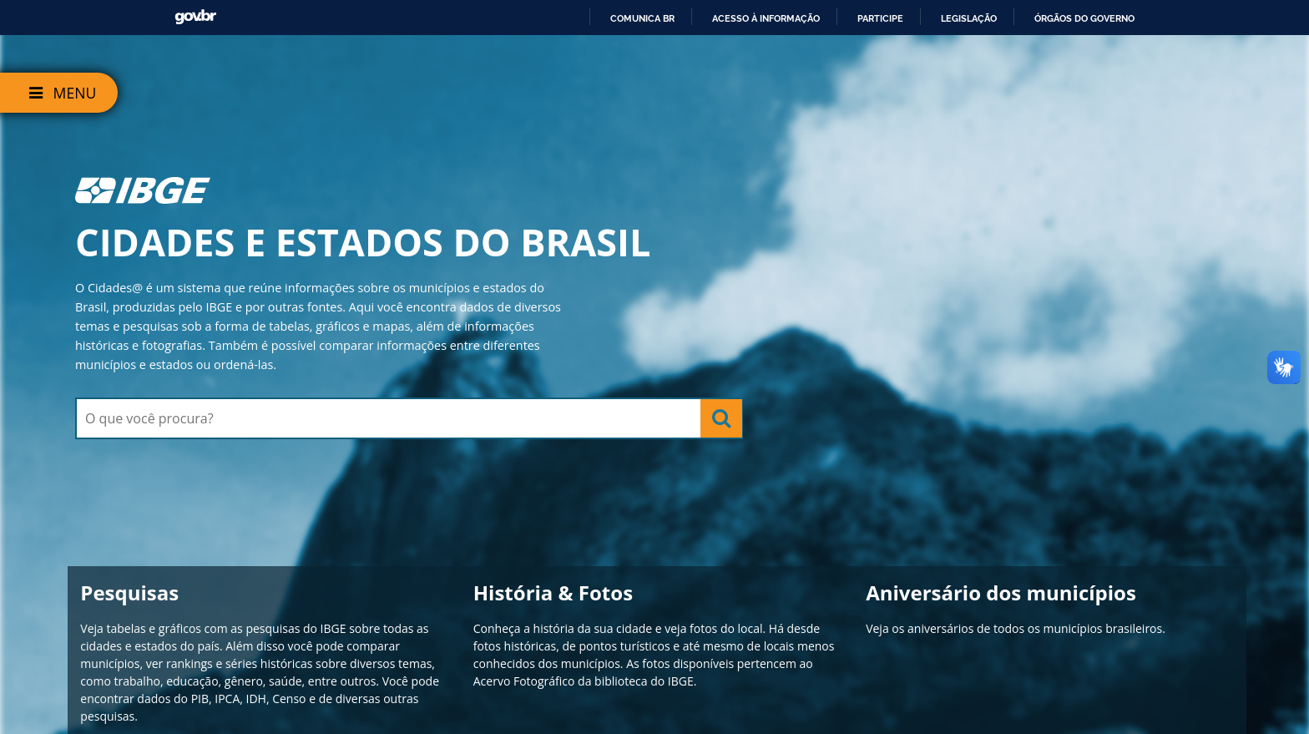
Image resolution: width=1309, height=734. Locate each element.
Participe (880, 18)
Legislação (969, 18)
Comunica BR (642, 18)
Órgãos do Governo (1084, 18)
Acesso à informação (766, 18)
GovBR (195, 17)
